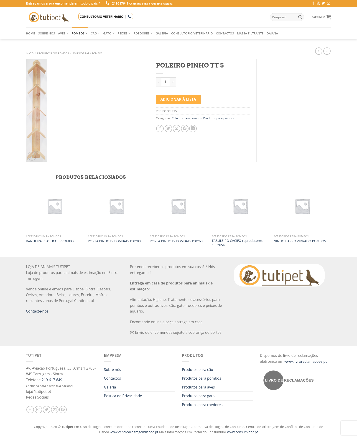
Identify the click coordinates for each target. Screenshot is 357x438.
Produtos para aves (198, 387)
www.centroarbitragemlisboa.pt (134, 432)
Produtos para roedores (202, 404)
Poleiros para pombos (87, 53)
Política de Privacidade (123, 395)
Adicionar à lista (178, 99)
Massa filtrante (250, 33)
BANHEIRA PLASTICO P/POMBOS (51, 241)
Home (30, 33)
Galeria (162, 33)
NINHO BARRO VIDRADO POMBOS (300, 241)
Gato (109, 33)
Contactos (225, 33)
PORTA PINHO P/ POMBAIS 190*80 (114, 241)
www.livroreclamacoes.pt (305, 361)
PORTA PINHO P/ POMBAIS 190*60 (176, 241)
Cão (95, 33)
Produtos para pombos (53, 53)
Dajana (272, 33)
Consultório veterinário (192, 33)
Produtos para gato (198, 395)
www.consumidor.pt (242, 432)
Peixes (124, 33)
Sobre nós (46, 33)
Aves (63, 33)
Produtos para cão (197, 369)
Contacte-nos (37, 311)
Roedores (143, 33)
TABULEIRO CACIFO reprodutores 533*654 (237, 243)
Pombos (79, 33)
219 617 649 (52, 379)
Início (29, 53)
